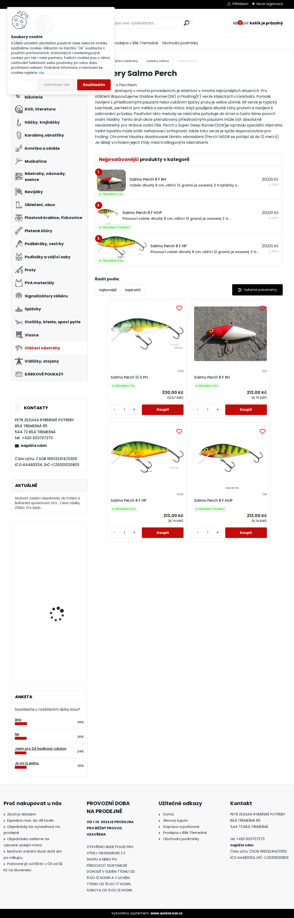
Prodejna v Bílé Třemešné (135, 43)
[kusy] (109, 414)
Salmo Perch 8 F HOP (182, 505)
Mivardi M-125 (54, 545)
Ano (18, 719)
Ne (17, 734)
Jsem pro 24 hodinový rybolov (40, 748)
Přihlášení (240, 3)
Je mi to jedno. (27, 763)
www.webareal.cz (166, 913)
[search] (186, 23)
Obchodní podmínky (180, 43)
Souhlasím (94, 84)
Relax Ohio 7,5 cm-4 (59, 649)
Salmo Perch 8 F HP (243, 377)
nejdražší (133, 290)
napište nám (34, 445)
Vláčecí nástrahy (124, 61)
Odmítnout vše (56, 84)
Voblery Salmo (157, 61)
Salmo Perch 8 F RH (180, 377)
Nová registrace (270, 3)
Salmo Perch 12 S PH (118, 377)
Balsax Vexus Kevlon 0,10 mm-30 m (63, 605)
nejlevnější (108, 290)
